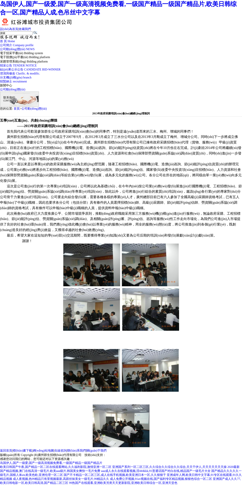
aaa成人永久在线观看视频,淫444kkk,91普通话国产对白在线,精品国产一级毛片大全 (155, 470)
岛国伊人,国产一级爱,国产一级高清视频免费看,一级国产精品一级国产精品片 (51, 462)
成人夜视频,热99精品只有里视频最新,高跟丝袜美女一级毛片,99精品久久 (61, 478)
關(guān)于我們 (96, 450)
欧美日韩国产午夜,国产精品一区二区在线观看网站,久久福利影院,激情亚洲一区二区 (55, 466)
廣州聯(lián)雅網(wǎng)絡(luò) (126, 455)
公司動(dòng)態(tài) (12, 89)
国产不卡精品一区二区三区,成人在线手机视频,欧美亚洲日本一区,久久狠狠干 (115, 474)
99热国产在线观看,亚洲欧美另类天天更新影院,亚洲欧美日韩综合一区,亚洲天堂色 (123, 482)
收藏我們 (25, 29)
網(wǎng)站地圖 (43, 450)
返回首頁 (6, 450)
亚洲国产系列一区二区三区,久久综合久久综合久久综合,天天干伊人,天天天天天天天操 (169, 466)
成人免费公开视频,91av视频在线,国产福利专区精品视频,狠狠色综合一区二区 (161, 478)
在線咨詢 (60, 450)
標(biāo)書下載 (22, 450)
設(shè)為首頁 (9, 29)
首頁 (17, 108)
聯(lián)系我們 (76, 450)
